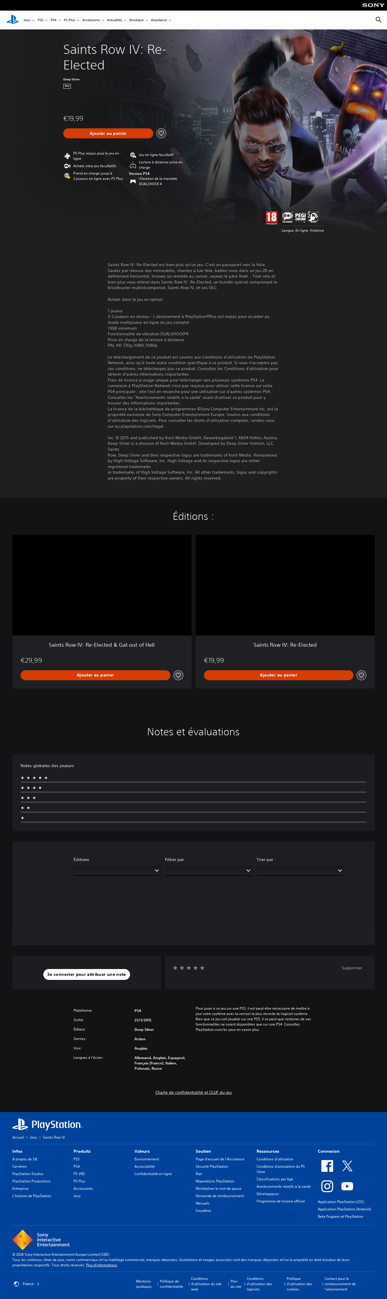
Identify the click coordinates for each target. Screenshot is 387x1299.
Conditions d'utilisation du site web (206, 1284)
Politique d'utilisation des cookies (299, 1284)
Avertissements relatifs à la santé (284, 1186)
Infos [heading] (17, 1151)
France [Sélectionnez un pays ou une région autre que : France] (26, 1284)
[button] (86, 974)
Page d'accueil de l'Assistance (220, 1159)
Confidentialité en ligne (153, 1173)
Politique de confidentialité (171, 1284)
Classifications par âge (275, 1179)
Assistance (159, 20)
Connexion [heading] (329, 1151)
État (199, 1173)
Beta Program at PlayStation (340, 1216)
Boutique (136, 20)
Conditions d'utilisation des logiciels (259, 1284)
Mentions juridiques (144, 1284)
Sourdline (203, 1210)
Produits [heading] (82, 1151)
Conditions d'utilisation (275, 1159)
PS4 (54, 20)
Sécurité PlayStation (212, 1166)
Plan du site (235, 1284)
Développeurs (268, 1193)
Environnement (146, 1159)
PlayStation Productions (31, 1181)
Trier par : (266, 859)
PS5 (40, 20)
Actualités (114, 20)
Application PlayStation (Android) (344, 1209)
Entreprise (20, 1188)
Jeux (27, 20)
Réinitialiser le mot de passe (218, 1188)
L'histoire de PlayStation (31, 1195)
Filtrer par (174, 859)
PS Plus (69, 20)
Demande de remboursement (220, 1195)
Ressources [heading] (268, 1151)
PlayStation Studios (28, 1173)
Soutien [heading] (203, 1151)
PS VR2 (79, 1173)
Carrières (19, 1166)
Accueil (18, 1137)
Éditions (81, 859)
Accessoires (91, 20)
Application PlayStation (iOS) (341, 1201)
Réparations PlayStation (215, 1181)
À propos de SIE (24, 1159)
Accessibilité (144, 1166)
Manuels (203, 1203)
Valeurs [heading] (142, 1151)
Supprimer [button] (352, 967)
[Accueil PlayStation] (12, 20)
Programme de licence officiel (281, 1201)
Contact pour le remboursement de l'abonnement (340, 1284)
